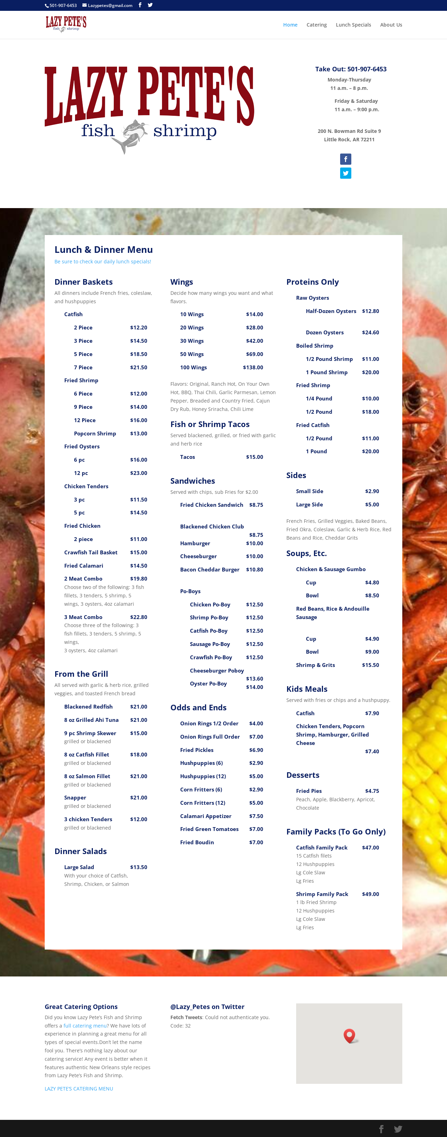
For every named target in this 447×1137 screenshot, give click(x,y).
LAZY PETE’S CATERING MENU (79, 1088)
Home (290, 25)
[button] (352, 1036)
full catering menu (85, 1025)
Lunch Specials (353, 25)
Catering (317, 25)
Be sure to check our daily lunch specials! (102, 261)
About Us (391, 25)
